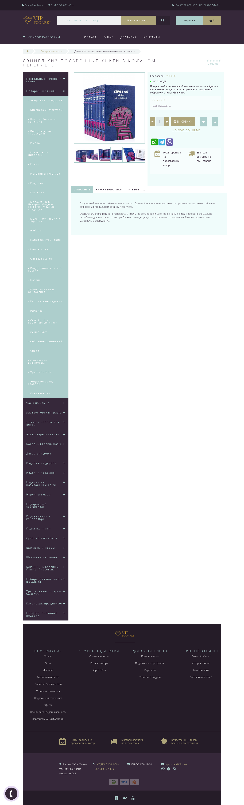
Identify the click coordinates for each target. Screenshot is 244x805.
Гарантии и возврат (48, 677)
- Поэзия (34, 280)
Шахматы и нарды (40, 547)
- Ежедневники (39, 393)
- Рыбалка (35, 310)
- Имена (34, 143)
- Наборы (35, 230)
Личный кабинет (201, 656)
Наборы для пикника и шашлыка (44, 580)
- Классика (36, 192)
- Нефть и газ (38, 249)
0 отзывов (213, 63)
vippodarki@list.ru (176, 764)
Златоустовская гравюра (45, 412)
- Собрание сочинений (45, 341)
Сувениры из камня (41, 538)
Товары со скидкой (150, 677)
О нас (109, 37)
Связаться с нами (99, 656)
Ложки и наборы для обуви (42, 423)
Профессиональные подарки (41, 614)
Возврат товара (99, 663)
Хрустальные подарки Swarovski (43, 592)
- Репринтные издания (45, 301)
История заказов (201, 663)
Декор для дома (38, 453)
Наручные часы (38, 494)
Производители (150, 656)
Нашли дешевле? (161, 105)
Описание (82, 189)
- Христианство (39, 372)
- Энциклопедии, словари (40, 383)
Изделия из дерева (41, 463)
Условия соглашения (48, 691)
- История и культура (44, 173)
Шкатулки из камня (41, 557)
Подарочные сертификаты (150, 663)
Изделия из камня (40, 472)
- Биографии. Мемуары (45, 109)
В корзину (182, 121)
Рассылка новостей (201, 677)
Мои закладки (201, 670)
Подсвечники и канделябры (38, 517)
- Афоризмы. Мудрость (45, 100)
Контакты (153, 37)
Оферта (48, 705)
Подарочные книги (41, 91)
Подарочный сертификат (36, 505)
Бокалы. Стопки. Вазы (43, 444)
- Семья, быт (37, 332)
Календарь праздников (44, 603)
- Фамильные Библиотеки (38, 361)
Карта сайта (99, 670)
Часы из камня (37, 403)
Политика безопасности (48, 684)
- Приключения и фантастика (41, 291)
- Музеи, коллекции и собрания (44, 220)
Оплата (90, 37)
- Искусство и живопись (38, 153)
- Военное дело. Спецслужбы (40, 132)
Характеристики (109, 189)
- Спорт (33, 350)
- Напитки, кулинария (44, 240)
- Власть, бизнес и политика (42, 120)
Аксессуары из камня (43, 434)
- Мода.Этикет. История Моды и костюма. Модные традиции (41, 205)
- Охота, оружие (40, 258)
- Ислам (34, 164)
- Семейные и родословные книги (43, 321)
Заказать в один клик (187, 130)
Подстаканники (38, 528)
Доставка (129, 37)
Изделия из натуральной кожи (41, 483)
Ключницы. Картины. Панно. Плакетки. (43, 568)
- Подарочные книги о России (45, 269)
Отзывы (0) (136, 189)
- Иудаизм (35, 183)
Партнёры (150, 670)
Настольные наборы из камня (44, 80)
